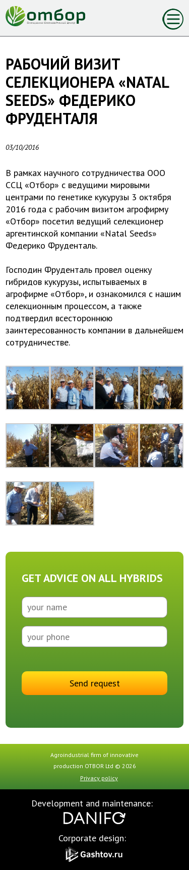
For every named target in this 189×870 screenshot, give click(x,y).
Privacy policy (99, 778)
